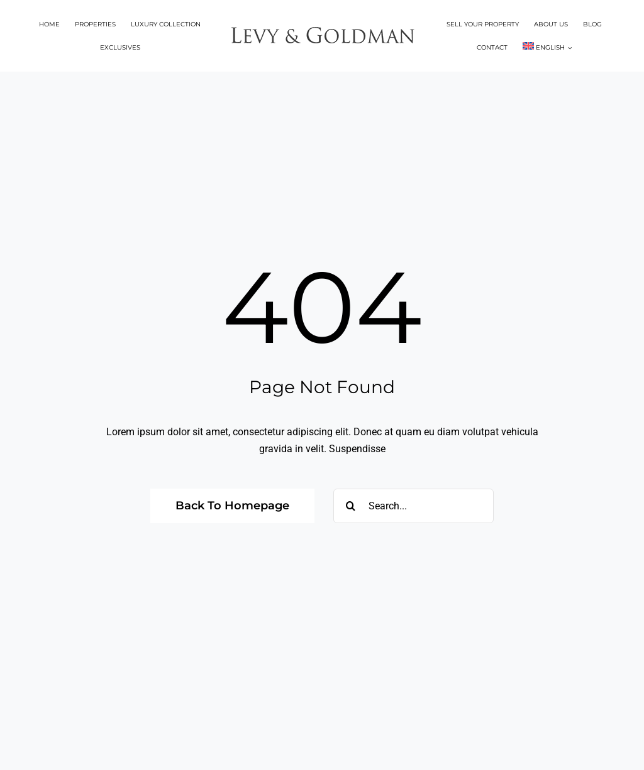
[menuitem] (547, 47)
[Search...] (413, 506)
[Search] (350, 506)
